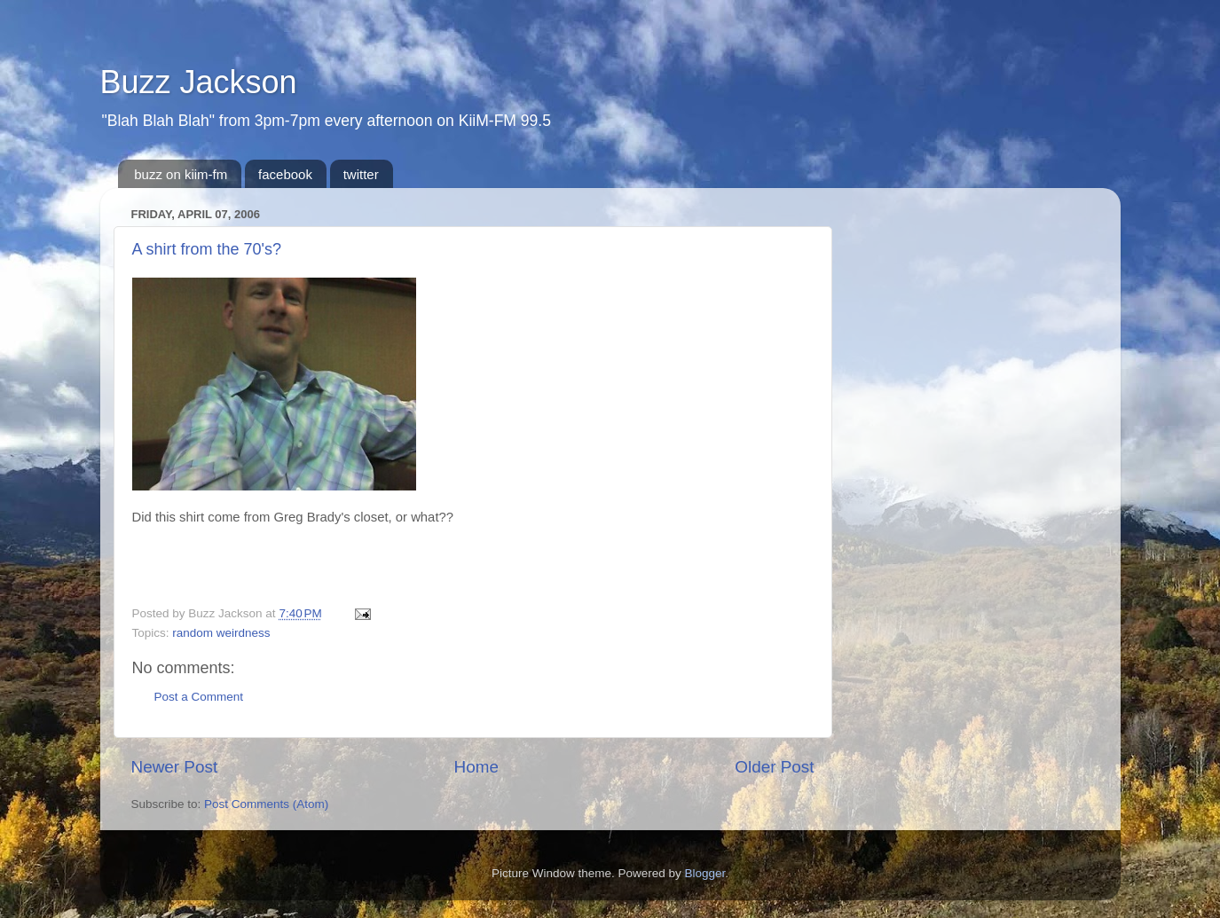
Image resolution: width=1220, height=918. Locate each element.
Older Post (774, 766)
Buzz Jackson (198, 82)
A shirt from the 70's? (207, 249)
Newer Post (174, 766)
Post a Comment (199, 696)
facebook (285, 174)
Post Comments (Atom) (266, 804)
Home (476, 766)
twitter (361, 174)
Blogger (705, 873)
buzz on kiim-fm (180, 174)
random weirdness (221, 632)
